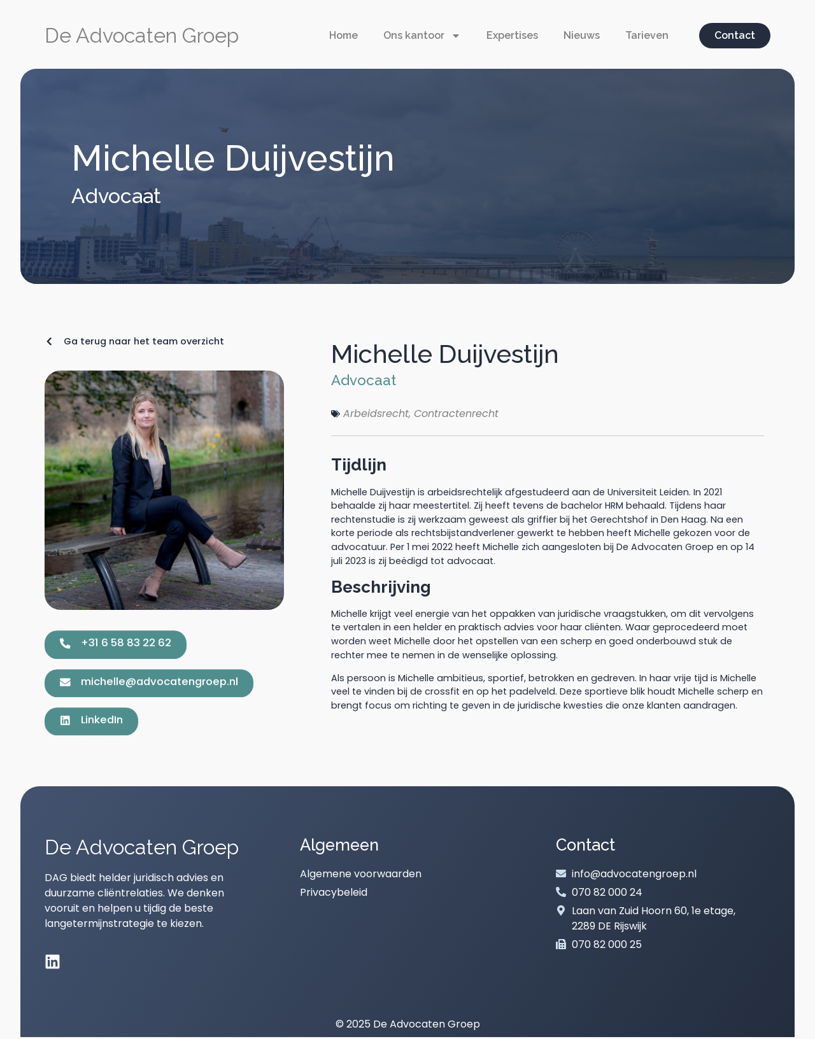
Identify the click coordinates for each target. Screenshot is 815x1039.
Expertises (512, 35)
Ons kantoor (422, 35)
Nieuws (581, 35)
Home (343, 35)
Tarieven (647, 35)
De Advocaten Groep (142, 35)
